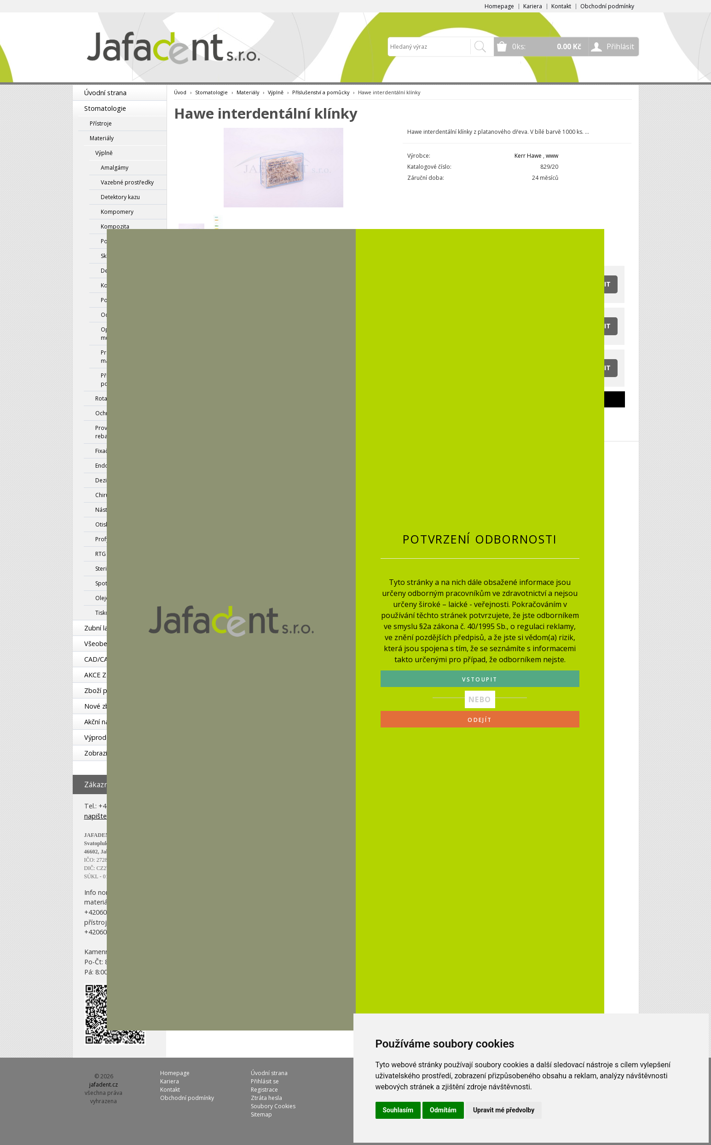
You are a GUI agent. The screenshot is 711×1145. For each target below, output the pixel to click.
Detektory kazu (120, 197)
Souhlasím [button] (398, 1110)
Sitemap (261, 1114)
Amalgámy (114, 168)
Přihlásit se (265, 1081)
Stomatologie (105, 108)
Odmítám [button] (443, 1110)
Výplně (104, 153)
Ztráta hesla (266, 1098)
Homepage (499, 6)
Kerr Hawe (528, 156)
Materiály (102, 138)
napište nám (103, 816)
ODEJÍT (480, 720)
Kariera (532, 6)
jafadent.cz (103, 1084)
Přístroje (101, 123)
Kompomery (117, 212)
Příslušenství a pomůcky (320, 92)
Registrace (264, 1089)
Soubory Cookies (273, 1106)
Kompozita (115, 226)
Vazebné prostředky (127, 182)
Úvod (180, 92)
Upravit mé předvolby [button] (503, 1110)
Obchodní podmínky (607, 6)
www (552, 156)
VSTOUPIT (479, 679)
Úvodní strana (105, 92)
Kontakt (561, 6)
